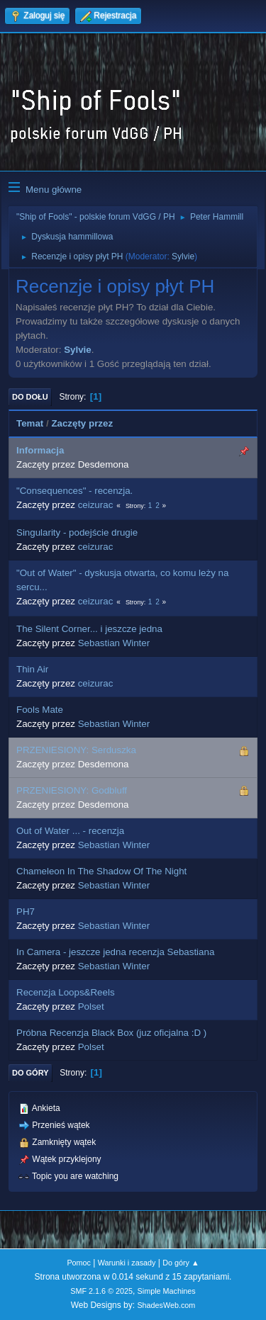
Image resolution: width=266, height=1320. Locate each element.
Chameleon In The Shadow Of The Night (101, 871)
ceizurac (95, 505)
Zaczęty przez (82, 423)
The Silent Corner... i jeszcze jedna (89, 629)
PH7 (25, 911)
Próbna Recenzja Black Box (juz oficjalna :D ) (111, 1032)
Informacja (40, 450)
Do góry (30, 1072)
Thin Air (32, 669)
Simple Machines (167, 1291)
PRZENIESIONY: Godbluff (71, 790)
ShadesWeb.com (166, 1305)
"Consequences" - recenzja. (74, 490)
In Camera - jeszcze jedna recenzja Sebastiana (115, 952)
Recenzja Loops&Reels (65, 992)
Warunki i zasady (127, 1262)
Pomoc (79, 1262)
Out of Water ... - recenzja (70, 830)
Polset (91, 1006)
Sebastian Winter (114, 643)
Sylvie (183, 256)
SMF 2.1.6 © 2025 (101, 1291)
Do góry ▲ (180, 1262)
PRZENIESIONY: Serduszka (76, 750)
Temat (29, 423)
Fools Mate (39, 709)
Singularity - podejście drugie (77, 532)
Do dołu (30, 397)
